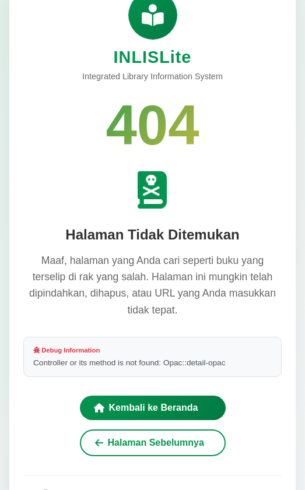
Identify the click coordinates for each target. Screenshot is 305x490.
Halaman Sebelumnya (149, 442)
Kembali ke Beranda (146, 408)
